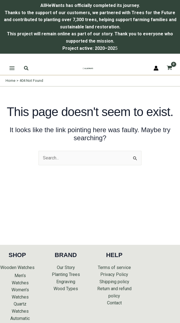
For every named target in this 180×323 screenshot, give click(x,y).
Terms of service (114, 267)
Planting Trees (66, 274)
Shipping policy (114, 281)
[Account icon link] (156, 68)
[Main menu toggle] (12, 68)
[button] (26, 68)
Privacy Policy (114, 274)
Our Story (66, 267)
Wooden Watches (17, 267)
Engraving (65, 281)
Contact (114, 302)
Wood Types (65, 288)
